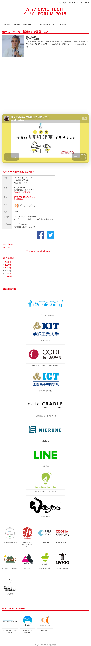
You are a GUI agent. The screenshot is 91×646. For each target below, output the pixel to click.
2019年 (8, 273)
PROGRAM (29, 24)
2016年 (8, 265)
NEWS (17, 24)
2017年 (8, 267)
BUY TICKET (59, 24)
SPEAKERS (44, 24)
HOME (7, 24)
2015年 (8, 262)
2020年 (8, 276)
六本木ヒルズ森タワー (23, 192)
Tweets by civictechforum (38, 251)
